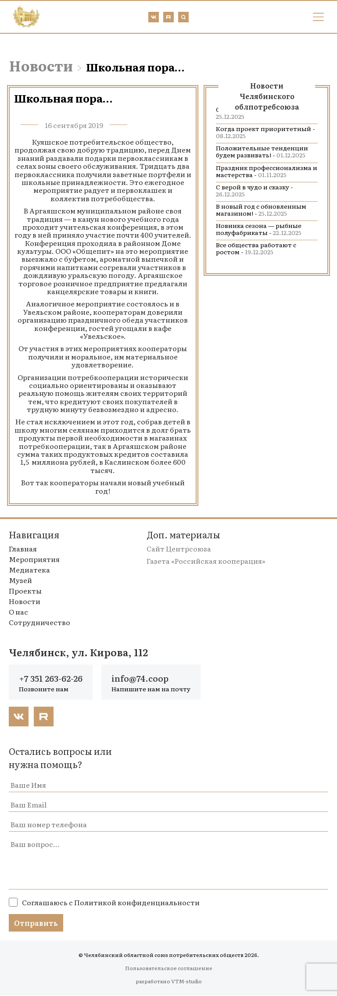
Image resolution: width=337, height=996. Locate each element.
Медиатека (29, 569)
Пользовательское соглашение (168, 968)
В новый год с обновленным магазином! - (261, 209)
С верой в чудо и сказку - (254, 190)
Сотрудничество (39, 622)
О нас (18, 611)
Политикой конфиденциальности (137, 902)
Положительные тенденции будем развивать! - (262, 151)
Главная (23, 548)
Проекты (25, 590)
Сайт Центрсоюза (179, 548)
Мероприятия (34, 559)
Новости (41, 65)
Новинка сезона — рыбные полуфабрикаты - (258, 229)
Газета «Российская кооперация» (206, 560)
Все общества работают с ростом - (256, 248)
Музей (20, 580)
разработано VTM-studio (169, 981)
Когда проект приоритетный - (265, 132)
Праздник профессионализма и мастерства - (266, 171)
